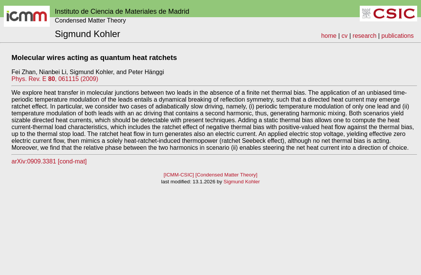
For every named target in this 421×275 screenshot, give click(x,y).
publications (398, 35)
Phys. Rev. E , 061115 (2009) (54, 79)
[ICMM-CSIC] (179, 175)
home (328, 35)
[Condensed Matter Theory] (226, 175)
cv (344, 35)
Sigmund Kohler (242, 181)
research (364, 35)
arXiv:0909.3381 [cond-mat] (49, 161)
